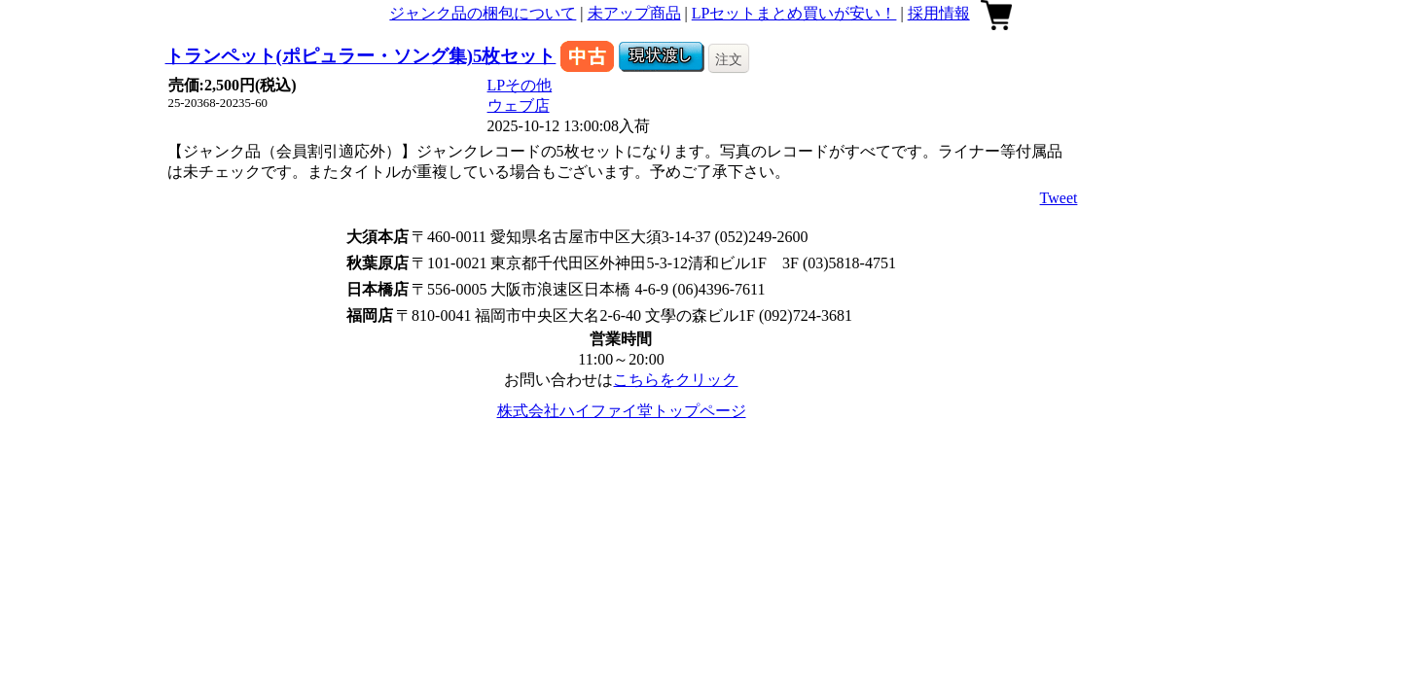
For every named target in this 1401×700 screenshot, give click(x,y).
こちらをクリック (675, 379)
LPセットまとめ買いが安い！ (794, 13)
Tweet (1059, 198)
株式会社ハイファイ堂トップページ (621, 410)
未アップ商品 (634, 13)
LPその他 (520, 85)
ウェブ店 (518, 105)
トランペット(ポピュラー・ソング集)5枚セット (361, 56)
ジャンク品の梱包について (482, 13)
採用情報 (939, 13)
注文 (728, 59)
